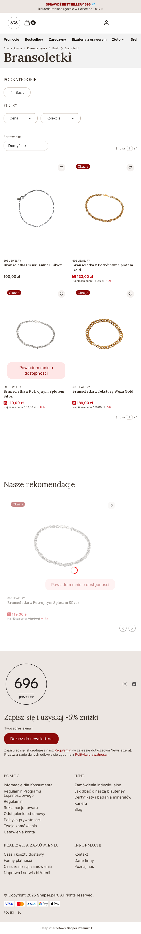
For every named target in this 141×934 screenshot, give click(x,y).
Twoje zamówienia (20, 826)
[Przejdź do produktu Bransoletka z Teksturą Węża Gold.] (105, 334)
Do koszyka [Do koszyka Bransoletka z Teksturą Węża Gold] (129, 374)
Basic (55, 48)
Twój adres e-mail (18, 728)
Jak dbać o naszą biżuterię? (99, 791)
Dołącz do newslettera (31, 738)
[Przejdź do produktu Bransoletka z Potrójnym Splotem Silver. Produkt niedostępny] (36, 334)
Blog (78, 809)
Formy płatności (18, 860)
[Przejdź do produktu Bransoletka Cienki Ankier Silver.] (36, 208)
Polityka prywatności (22, 820)
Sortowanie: (12, 137)
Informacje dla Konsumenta (28, 785)
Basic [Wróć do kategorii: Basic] (17, 92)
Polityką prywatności (91, 754)
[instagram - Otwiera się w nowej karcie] (125, 684)
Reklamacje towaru (21, 807)
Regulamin (63, 750)
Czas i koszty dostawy (24, 854)
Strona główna (13, 48)
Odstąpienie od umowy (24, 813)
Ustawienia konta (19, 832)
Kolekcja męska (37, 48)
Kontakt (81, 854)
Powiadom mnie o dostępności (36, 370)
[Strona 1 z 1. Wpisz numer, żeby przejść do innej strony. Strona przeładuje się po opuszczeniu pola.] (129, 148)
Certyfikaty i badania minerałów (102, 797)
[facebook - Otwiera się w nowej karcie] (134, 684)
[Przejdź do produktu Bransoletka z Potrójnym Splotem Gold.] (105, 208)
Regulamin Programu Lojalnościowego (22, 793)
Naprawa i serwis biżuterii (27, 872)
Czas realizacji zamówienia (28, 866)
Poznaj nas (84, 866)
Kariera (80, 803)
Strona (120, 148)
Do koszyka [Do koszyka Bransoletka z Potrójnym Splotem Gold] (129, 248)
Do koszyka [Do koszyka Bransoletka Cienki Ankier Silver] (60, 248)
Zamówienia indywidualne (97, 785)
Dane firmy (84, 860)
